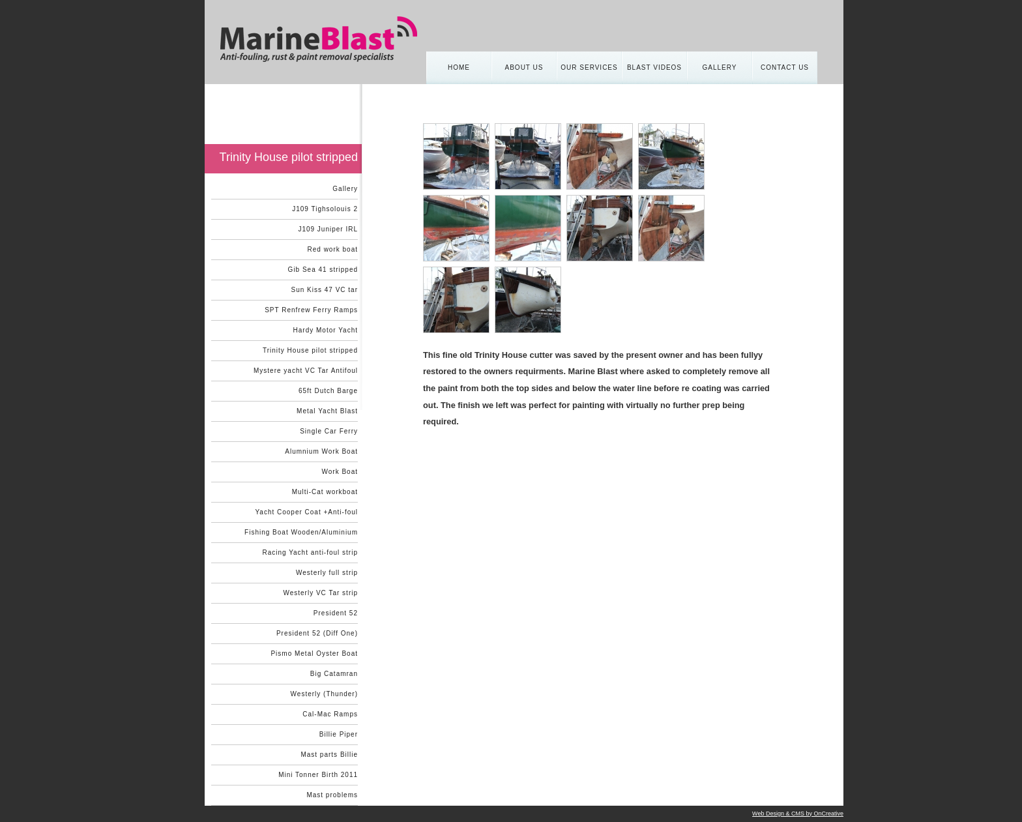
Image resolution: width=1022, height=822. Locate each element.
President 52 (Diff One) (317, 633)
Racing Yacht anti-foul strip (310, 552)
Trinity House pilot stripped (310, 350)
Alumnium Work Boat (321, 451)
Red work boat (333, 249)
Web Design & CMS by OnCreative (797, 813)
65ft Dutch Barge (328, 390)
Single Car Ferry (329, 431)
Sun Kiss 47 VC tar (324, 289)
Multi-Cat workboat (325, 491)
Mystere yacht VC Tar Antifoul (306, 370)
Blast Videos (654, 67)
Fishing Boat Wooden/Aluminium (301, 532)
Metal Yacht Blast (327, 411)
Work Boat (340, 471)
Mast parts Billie (329, 754)
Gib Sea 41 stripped (323, 269)
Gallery (720, 67)
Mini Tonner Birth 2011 (318, 774)
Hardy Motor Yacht (325, 330)
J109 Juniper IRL (328, 229)
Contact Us (785, 67)
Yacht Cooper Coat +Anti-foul (306, 512)
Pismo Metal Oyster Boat (314, 653)
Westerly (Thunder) (324, 693)
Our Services (589, 67)
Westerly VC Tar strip (320, 592)
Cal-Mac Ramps (330, 714)
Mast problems (332, 795)
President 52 (336, 613)
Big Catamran (334, 673)
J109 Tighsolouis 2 (325, 209)
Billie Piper (338, 734)
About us (524, 67)
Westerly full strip (327, 572)
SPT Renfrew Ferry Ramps (311, 310)
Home (459, 67)
